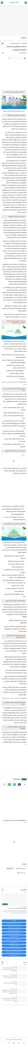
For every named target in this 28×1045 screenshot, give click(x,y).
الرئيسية (23, 43)
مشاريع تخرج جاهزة (14, 955)
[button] (19, 784)
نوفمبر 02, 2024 (22, 906)
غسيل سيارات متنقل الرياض (14, 923)
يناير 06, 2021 (13, 966)
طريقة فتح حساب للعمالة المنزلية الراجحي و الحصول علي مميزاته (10, 977)
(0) (3, 53)
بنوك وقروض (14, 2)
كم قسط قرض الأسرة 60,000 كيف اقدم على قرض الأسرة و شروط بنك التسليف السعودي (9, 992)
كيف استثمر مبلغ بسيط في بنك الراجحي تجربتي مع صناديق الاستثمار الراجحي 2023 (9, 969)
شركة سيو (14, 920)
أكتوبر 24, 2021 (13, 981)
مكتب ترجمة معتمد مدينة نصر (14, 952)
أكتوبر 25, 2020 (13, 988)
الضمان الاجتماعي (14, 43)
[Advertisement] (14, 20)
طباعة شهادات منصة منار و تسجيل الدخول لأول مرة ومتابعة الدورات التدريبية (9, 1000)
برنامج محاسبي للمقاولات (14, 927)
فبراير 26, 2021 (13, 997)
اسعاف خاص (14, 942)
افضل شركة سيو (14, 945)
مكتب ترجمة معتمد (14, 936)
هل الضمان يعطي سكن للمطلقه (11, 698)
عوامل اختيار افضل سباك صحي (17, 908)
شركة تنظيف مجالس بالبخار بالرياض (14, 949)
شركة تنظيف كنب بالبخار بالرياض (14, 939)
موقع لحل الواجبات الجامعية (14, 933)
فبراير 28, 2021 (13, 974)
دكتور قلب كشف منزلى (14, 930)
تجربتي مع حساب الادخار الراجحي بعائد (10, 984)
